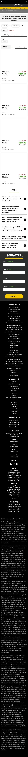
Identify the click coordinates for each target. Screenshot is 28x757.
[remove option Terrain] (15, 26)
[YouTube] (16, 464)
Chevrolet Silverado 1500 (14, 325)
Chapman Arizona (14, 422)
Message (9, 287)
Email (8, 270)
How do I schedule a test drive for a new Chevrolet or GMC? (14, 237)
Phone (5, 278)
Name (8, 261)
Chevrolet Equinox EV (14, 321)
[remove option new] (4, 30)
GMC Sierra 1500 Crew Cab (14, 355)
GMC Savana (14, 350)
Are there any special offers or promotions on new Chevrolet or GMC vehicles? (14, 229)
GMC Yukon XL (14, 375)
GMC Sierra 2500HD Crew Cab (14, 361)
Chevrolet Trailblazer (14, 339)
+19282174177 (14, 457)
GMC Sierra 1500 (14, 352)
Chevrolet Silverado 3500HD (14, 330)
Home (14, 382)
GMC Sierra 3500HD (14, 366)
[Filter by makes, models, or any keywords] (14, 35)
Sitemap (14, 413)
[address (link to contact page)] (2, 1)
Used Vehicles (14, 386)
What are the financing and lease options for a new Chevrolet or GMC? (14, 220)
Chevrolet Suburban (14, 334)
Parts (14, 400)
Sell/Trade (14, 391)
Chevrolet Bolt (14, 311)
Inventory (13, 304)
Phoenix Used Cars (14, 424)
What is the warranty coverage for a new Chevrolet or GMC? (14, 246)
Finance (14, 393)
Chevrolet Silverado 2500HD (14, 327)
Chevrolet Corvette (14, 316)
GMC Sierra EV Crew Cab (14, 368)
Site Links (13, 379)
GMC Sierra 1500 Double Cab (14, 357)
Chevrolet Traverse (14, 341)
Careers (14, 407)
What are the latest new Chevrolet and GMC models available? (14, 199)
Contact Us (14, 404)
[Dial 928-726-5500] (6, 1)
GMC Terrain (14, 370)
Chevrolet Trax (14, 343)
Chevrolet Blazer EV (14, 309)
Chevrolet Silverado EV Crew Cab (14, 332)
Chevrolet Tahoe (14, 336)
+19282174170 (14, 452)
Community (14, 409)
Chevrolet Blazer (14, 307)
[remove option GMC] (5, 26)
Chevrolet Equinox (14, 318)
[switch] (26, 2)
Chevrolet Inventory (14, 384)
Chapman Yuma (14, 427)
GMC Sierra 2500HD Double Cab (14, 364)
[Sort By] (21, 47)
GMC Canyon (14, 348)
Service (14, 395)
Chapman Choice (14, 420)
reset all (11, 30)
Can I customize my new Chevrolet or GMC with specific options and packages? (14, 209)
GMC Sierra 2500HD (14, 359)
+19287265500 (14, 441)
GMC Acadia (14, 346)
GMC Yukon (14, 373)
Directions (14, 402)
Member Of (13, 417)
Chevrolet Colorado (14, 314)
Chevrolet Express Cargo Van (14, 323)
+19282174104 (14, 447)
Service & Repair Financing (14, 397)
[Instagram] (14, 464)
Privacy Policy (14, 411)
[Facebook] (11, 464)
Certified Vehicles (14, 388)
